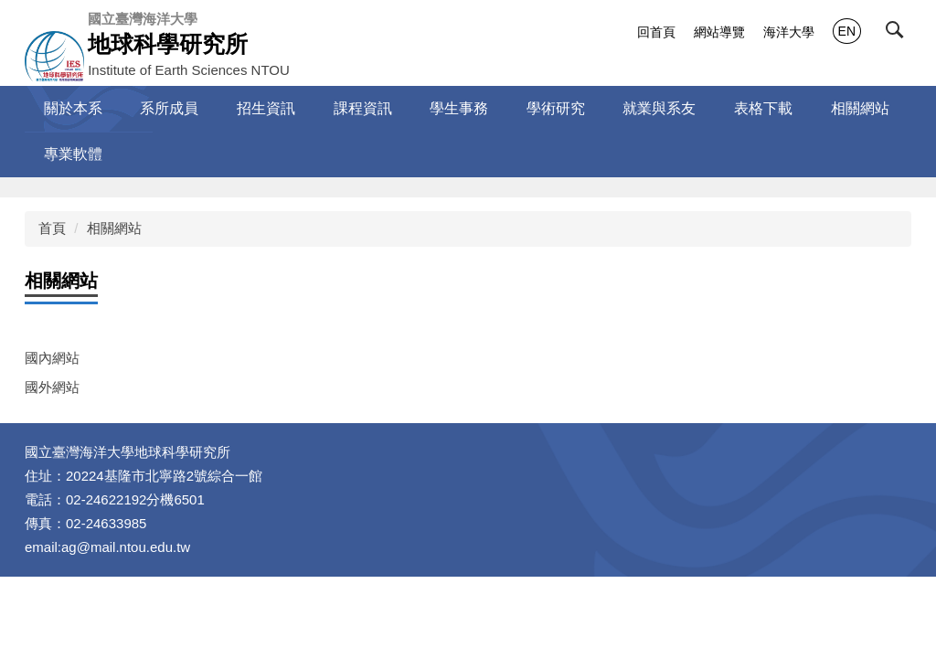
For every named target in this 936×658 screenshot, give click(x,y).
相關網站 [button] (860, 108)
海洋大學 (788, 32)
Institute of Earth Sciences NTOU (189, 43)
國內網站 (52, 358)
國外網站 (52, 387)
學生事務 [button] (459, 108)
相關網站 (114, 228)
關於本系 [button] (73, 108)
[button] (898, 34)
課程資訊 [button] (363, 108)
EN (847, 31)
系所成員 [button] (169, 108)
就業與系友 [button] (659, 108)
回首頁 (656, 32)
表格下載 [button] (763, 108)
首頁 (52, 228)
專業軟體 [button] (73, 154)
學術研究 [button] (555, 108)
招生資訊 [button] (266, 108)
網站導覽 (719, 32)
